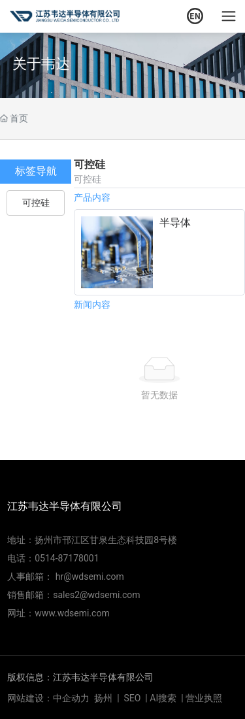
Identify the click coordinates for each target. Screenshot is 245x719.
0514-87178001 (67, 558)
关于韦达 (41, 63)
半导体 (175, 222)
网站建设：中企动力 (48, 698)
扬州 (103, 698)
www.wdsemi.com (72, 613)
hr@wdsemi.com (90, 576)
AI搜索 (163, 698)
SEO (132, 698)
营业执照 (204, 698)
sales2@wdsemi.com (96, 595)
